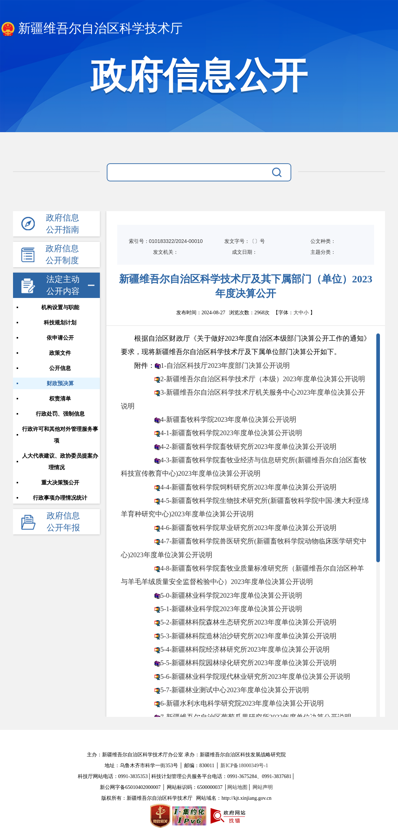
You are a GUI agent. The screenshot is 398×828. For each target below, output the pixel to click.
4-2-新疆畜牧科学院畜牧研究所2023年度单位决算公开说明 (248, 446)
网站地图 (237, 787)
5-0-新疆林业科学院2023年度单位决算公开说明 (231, 595)
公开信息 (60, 368)
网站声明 (263, 787)
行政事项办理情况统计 (60, 498)
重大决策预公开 (60, 483)
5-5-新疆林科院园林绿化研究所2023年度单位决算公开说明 (248, 663)
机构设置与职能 (60, 307)
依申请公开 (60, 338)
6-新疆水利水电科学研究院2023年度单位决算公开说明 (242, 703)
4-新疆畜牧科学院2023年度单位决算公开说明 (228, 419)
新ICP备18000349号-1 (244, 765)
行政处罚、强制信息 (60, 414)
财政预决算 (60, 383)
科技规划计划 (60, 322)
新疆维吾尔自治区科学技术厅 (91, 29)
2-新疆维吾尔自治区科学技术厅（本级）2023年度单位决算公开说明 (262, 379)
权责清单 (60, 399)
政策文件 (60, 353)
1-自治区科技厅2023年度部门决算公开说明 (225, 365)
